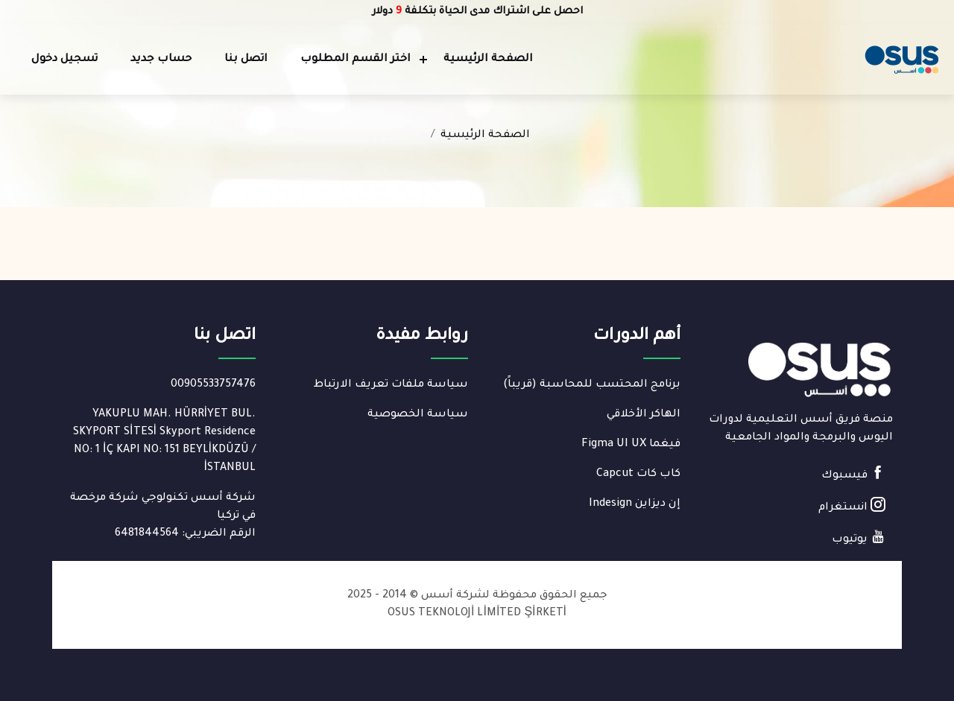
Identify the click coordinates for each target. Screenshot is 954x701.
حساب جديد (161, 60)
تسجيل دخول (64, 60)
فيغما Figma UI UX (630, 445)
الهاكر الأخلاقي (643, 415)
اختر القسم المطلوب (355, 60)
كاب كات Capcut (638, 474)
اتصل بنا (246, 60)
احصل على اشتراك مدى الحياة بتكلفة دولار (477, 11)
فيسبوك (853, 473)
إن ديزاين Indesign (634, 504)
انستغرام (851, 505)
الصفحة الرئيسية (488, 60)
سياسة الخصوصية (417, 415)
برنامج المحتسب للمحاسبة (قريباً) (591, 385)
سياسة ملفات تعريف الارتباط (391, 385)
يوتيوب (858, 537)
